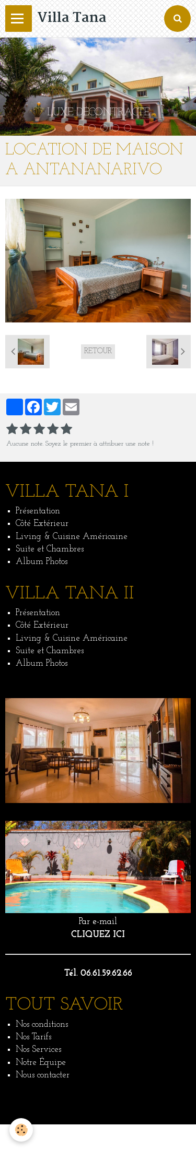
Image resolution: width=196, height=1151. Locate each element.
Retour (98, 351)
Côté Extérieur (42, 523)
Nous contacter (43, 1075)
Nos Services (38, 1049)
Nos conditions (42, 1024)
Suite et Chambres (50, 549)
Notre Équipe (41, 1062)
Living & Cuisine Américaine (72, 536)
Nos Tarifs (33, 1037)
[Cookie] (21, 1130)
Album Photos (41, 561)
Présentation (38, 511)
